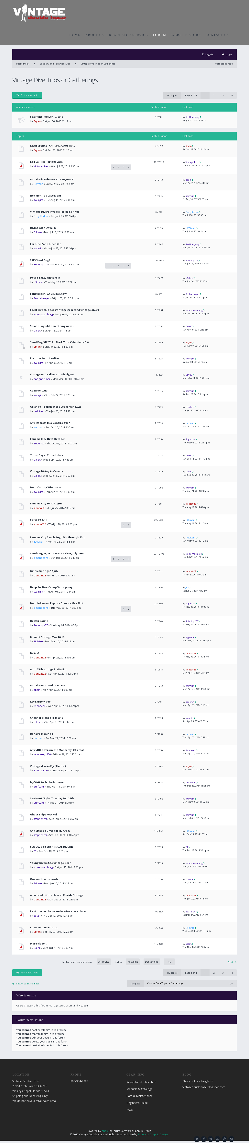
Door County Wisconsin (45, 487)
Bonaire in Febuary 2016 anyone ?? (52, 179)
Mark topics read (224, 63)
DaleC (37, 330)
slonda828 (40, 508)
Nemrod (190, 927)
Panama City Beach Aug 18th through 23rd (57, 537)
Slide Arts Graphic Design (153, 1134)
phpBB (106, 1131)
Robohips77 (41, 264)
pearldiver (191, 911)
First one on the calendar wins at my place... (59, 911)
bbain (188, 179)
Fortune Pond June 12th (45, 244)
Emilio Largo (41, 770)
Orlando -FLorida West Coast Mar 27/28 (55, 406)
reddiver (39, 411)
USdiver (38, 282)
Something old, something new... (52, 326)
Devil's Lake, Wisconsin (45, 277)
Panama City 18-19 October (47, 439)
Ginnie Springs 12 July (44, 571)
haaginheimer (42, 379)
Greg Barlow (41, 216)
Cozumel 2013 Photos (44, 927)
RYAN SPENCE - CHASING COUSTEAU (52, 145)
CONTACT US (217, 35)
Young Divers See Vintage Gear (50, 863)
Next (230, 961)
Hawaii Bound (39, 621)
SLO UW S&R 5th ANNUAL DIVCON (51, 847)
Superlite (39, 443)
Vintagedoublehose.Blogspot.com (203, 1087)
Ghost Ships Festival (43, 814)
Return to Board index (27, 983)
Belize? (34, 653)
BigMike (38, 641)
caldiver (38, 722)
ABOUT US (94, 35)
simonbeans (41, 557)
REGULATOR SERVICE (128, 35)
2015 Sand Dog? (40, 260)
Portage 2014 (38, 519)
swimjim (38, 200)
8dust (37, 915)
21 (35, 851)
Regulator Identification (141, 1082)
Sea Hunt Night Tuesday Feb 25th (52, 798)
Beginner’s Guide (137, 1103)
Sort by (137, 961)
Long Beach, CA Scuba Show (48, 294)
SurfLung (39, 786)
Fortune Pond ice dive (44, 358)
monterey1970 (42, 754)
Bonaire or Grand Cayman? (47, 685)
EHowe (38, 232)
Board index (22, 63)
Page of (191, 95)
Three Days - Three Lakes (46, 455)
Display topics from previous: (86, 961)
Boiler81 (190, 701)
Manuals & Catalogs (139, 1089)
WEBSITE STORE (186, 35)
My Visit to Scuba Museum (47, 782)
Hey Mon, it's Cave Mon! (45, 195)
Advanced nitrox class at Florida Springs (56, 895)
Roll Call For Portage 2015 (46, 162)
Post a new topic (27, 95)
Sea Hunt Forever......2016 (46, 116)
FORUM (159, 35)
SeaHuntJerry (193, 116)
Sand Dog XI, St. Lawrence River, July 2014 (56, 553)
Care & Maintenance (139, 1096)
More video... (38, 943)
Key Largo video (40, 701)
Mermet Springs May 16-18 (47, 637)
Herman (38, 184)
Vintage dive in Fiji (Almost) (48, 766)
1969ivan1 (191, 228)
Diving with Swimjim (43, 228)
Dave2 (189, 374)
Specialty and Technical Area (55, 63)
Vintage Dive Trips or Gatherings (98, 63)
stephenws (40, 819)
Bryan (37, 121)
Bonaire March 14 (41, 734)
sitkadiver (191, 782)
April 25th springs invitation (48, 669)
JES (187, 587)
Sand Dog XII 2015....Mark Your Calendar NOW (59, 342)
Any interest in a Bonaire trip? (50, 423)
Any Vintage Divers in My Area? (50, 830)
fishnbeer (39, 706)
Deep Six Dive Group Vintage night (53, 587)
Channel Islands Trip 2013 (46, 717)
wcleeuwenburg (43, 314)
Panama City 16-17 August (47, 503)
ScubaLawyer (42, 298)
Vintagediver (41, 166)
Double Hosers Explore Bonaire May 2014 (56, 603)
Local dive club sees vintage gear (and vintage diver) (64, 310)
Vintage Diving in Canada (46, 471)
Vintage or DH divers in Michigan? (52, 374)
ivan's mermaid (194, 553)
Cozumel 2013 (39, 390)
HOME (74, 35)
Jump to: (135, 983)
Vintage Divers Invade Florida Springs (54, 212)
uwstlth (189, 717)
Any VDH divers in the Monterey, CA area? (57, 750)
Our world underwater (45, 879)
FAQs (129, 1110)
